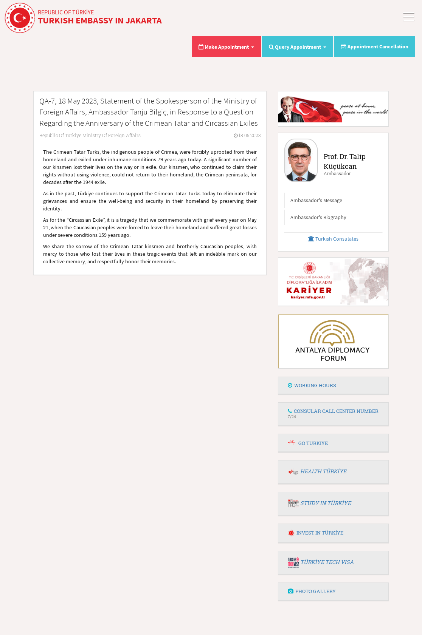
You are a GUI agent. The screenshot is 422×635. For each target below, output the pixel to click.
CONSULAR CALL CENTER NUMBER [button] (333, 413)
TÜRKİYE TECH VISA (327, 561)
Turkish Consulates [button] (333, 238)
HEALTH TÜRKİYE (323, 471)
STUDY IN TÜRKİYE (325, 503)
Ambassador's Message (316, 200)
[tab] (333, 385)
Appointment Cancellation (374, 46)
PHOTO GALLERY (312, 591)
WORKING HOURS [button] (312, 385)
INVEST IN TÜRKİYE (315, 532)
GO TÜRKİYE (313, 443)
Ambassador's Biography (318, 217)
